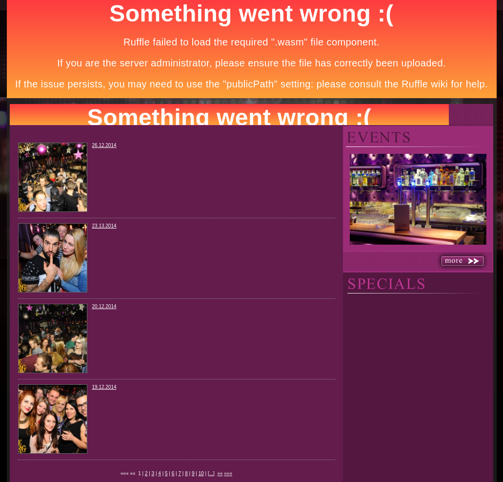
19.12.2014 (104, 387)
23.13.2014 (104, 226)
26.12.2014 (104, 145)
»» (219, 473)
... (211, 473)
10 (201, 473)
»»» (228, 473)
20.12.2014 (104, 306)
